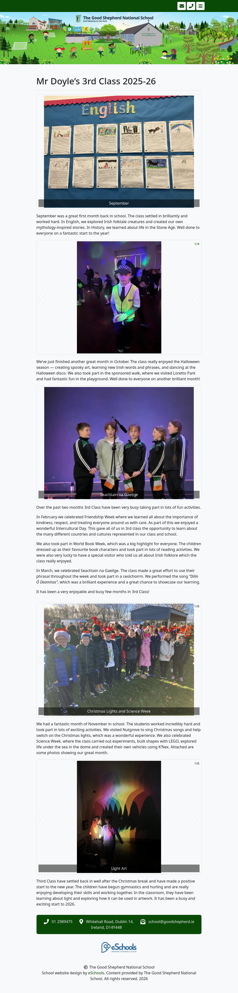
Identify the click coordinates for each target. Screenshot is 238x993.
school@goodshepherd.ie (171, 921)
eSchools (96, 973)
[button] (42, 297)
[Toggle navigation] (200, 6)
